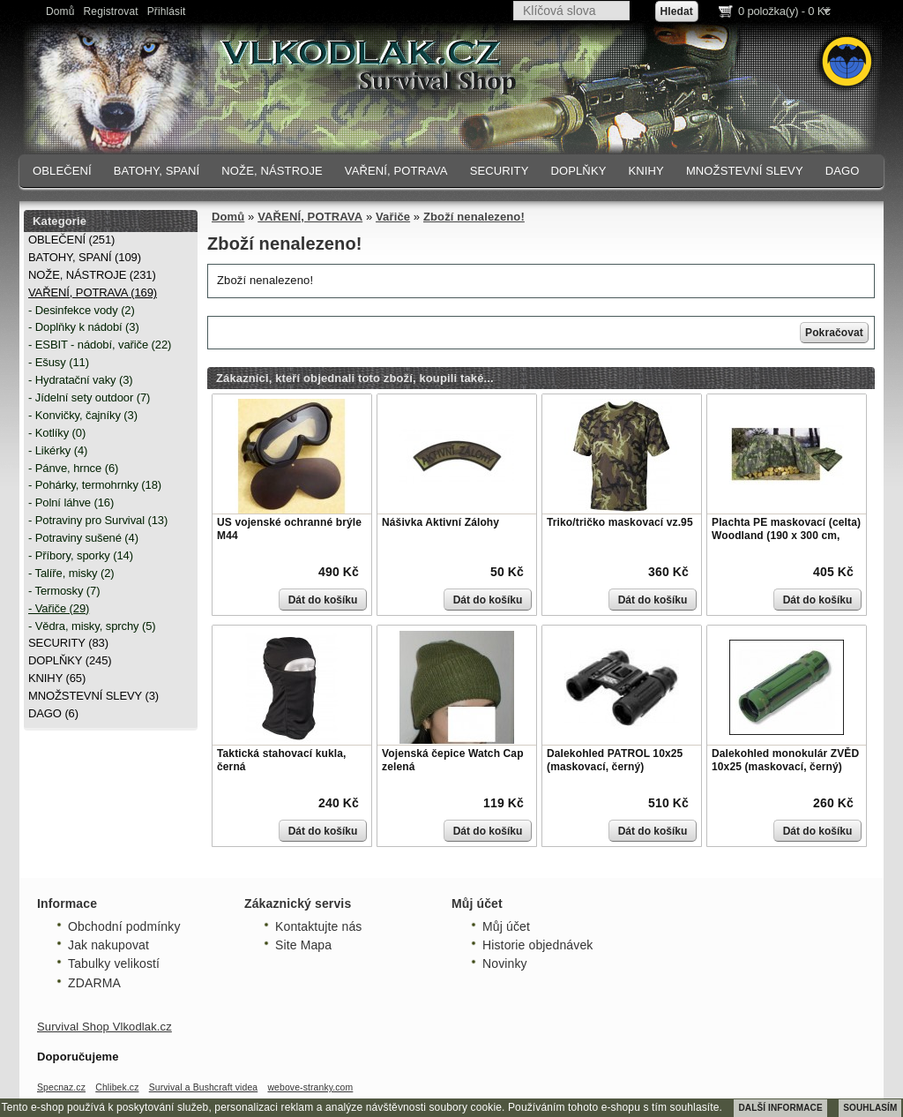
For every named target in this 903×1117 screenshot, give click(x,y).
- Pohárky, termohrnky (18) (94, 484)
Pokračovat (834, 332)
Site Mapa (303, 945)
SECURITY (499, 170)
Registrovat (111, 11)
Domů (60, 11)
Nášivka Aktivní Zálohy (440, 522)
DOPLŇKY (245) (70, 660)
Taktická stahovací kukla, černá (281, 760)
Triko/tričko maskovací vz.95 (620, 522)
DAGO (842, 170)
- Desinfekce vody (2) (81, 310)
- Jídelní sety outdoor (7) (89, 397)
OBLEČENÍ (62, 170)
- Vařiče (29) (58, 608)
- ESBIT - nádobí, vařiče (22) (99, 344)
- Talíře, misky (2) (71, 573)
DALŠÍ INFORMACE (780, 1108)
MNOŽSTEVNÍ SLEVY (744, 170)
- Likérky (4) (57, 450)
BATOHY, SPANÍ (157, 170)
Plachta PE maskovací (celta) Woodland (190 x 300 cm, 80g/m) (786, 536)
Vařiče (393, 216)
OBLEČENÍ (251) (71, 239)
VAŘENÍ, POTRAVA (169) (92, 292)
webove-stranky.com (310, 1087)
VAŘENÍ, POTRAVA (396, 170)
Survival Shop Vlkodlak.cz (104, 1026)
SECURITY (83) (68, 642)
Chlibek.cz (116, 1087)
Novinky (504, 963)
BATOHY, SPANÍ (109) (84, 257)
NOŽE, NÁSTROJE (272, 170)
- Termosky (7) (64, 590)
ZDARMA (94, 983)
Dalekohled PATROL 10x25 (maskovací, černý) (615, 760)
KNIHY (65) (57, 678)
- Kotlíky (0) (57, 432)
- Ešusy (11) (58, 362)
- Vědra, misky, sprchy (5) (92, 626)
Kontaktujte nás (318, 926)
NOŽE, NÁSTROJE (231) (92, 274)
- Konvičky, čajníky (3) (83, 415)
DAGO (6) (53, 713)
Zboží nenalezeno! (474, 216)
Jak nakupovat (108, 945)
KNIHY (645, 170)
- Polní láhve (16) (71, 502)
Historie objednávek (537, 945)
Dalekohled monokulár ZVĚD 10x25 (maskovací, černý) (785, 760)
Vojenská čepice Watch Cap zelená (453, 760)
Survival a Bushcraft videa (203, 1087)
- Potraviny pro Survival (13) (98, 520)
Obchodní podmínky (124, 926)
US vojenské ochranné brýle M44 (289, 529)
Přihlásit (166, 11)
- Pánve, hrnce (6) (73, 468)
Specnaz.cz (61, 1087)
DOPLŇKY (578, 170)
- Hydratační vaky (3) (80, 379)
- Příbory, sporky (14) (80, 555)
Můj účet (506, 926)
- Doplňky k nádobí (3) (83, 327)
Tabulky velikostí (114, 963)
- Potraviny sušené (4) (83, 537)
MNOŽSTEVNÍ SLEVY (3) (93, 695)
